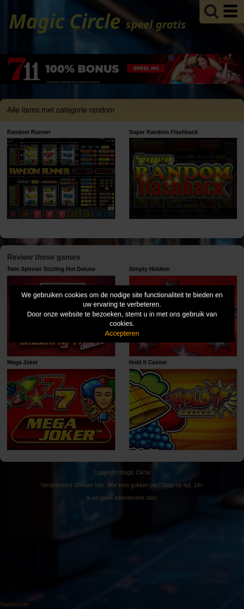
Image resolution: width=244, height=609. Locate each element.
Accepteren (122, 333)
